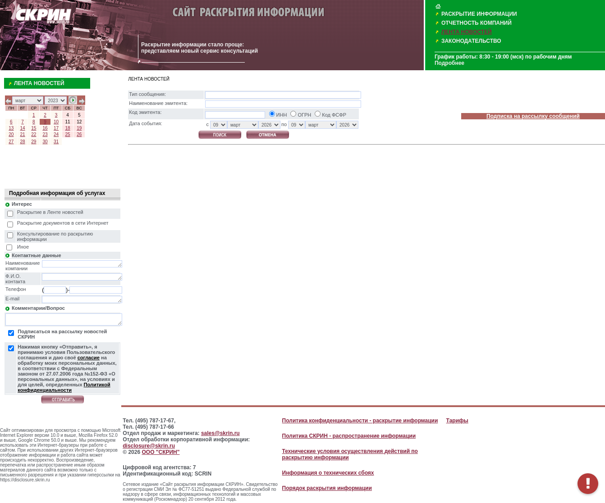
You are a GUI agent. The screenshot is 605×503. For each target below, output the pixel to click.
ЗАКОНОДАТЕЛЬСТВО (471, 41)
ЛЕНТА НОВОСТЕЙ (466, 32)
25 (67, 134)
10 (56, 121)
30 (44, 141)
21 (22, 134)
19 (79, 128)
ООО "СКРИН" (160, 452)
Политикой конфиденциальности (64, 387)
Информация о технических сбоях (328, 473)
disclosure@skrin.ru (149, 446)
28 (22, 141)
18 (67, 128)
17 (56, 128)
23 (44, 134)
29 (33, 141)
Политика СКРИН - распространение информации (349, 436)
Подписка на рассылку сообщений (533, 116)
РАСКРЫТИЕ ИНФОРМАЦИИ (479, 14)
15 (33, 128)
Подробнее (449, 63)
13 (11, 128)
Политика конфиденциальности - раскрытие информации (360, 420)
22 (33, 134)
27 (11, 141)
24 (56, 134)
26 (79, 134)
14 (22, 128)
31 (56, 141)
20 (11, 134)
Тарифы (457, 420)
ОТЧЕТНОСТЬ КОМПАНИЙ (476, 23)
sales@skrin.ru (220, 433)
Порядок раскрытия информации (327, 488)
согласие (89, 357)
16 (44, 128)
